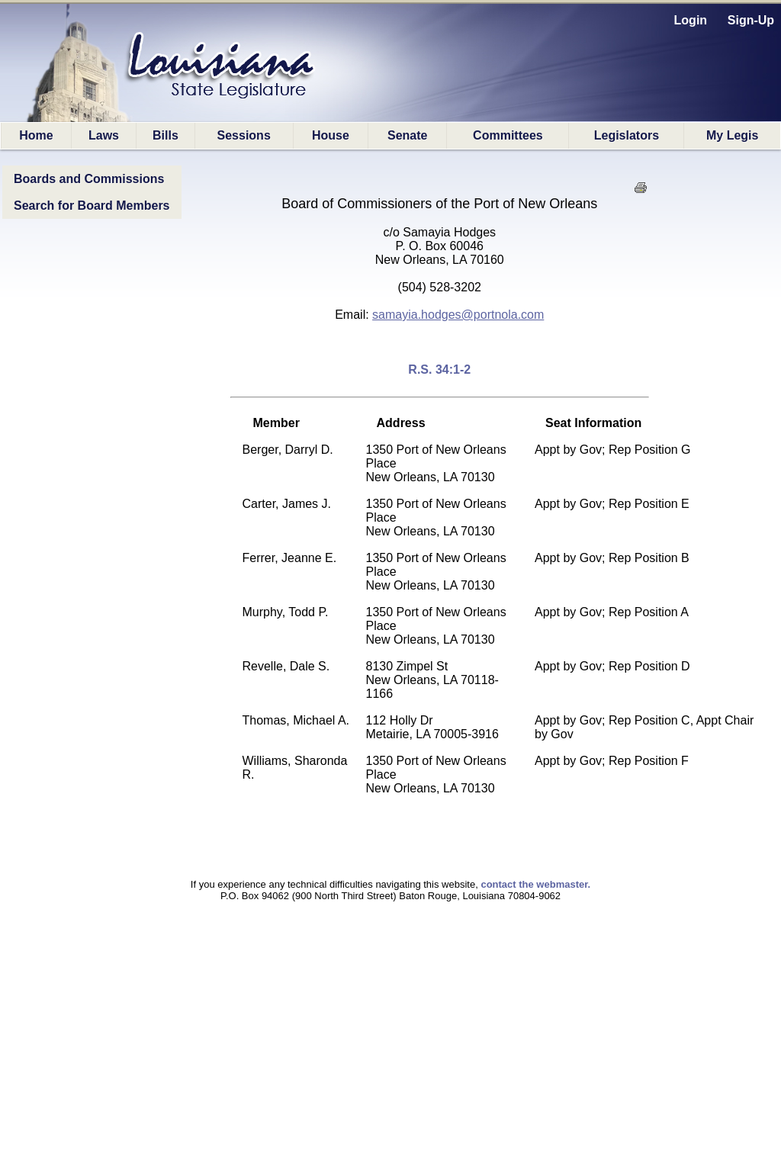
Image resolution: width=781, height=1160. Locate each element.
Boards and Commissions (89, 178)
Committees (508, 135)
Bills (165, 135)
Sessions (244, 135)
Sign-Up (751, 20)
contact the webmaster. (535, 884)
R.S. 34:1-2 (439, 369)
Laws (103, 135)
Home (36, 135)
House (330, 135)
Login (691, 20)
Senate (407, 135)
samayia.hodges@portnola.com (458, 314)
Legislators (626, 135)
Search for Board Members (92, 205)
